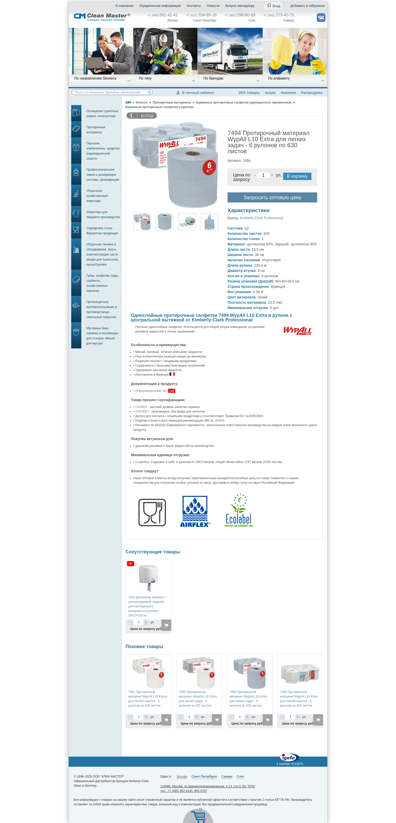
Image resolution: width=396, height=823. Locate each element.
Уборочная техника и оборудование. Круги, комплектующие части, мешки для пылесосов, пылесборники (102, 254)
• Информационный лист (150, 391)
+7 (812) (201, 15)
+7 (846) (278, 15)
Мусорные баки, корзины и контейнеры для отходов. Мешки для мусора (102, 335)
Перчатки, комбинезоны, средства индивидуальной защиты (102, 151)
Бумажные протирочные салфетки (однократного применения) (243, 102)
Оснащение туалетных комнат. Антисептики (102, 113)
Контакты (194, 6)
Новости (213, 6)
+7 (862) (240, 15)
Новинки (288, 93)
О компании (124, 6)
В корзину (297, 176)
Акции (270, 93)
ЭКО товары (249, 93)
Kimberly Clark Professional (261, 218)
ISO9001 (141, 407)
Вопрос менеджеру (240, 6)
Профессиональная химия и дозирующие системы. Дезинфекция (102, 175)
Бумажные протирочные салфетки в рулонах (160, 107)
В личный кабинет (196, 93)
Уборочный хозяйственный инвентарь (97, 196)
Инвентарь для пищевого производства (103, 214)
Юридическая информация (160, 6)
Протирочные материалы (95, 129)
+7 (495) (162, 15)
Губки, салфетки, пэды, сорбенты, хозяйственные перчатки (102, 283)
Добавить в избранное (308, 6)
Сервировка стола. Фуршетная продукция (102, 230)
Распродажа (311, 93)
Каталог (142, 102)
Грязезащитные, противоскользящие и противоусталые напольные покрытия (101, 309)
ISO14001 (142, 411)
